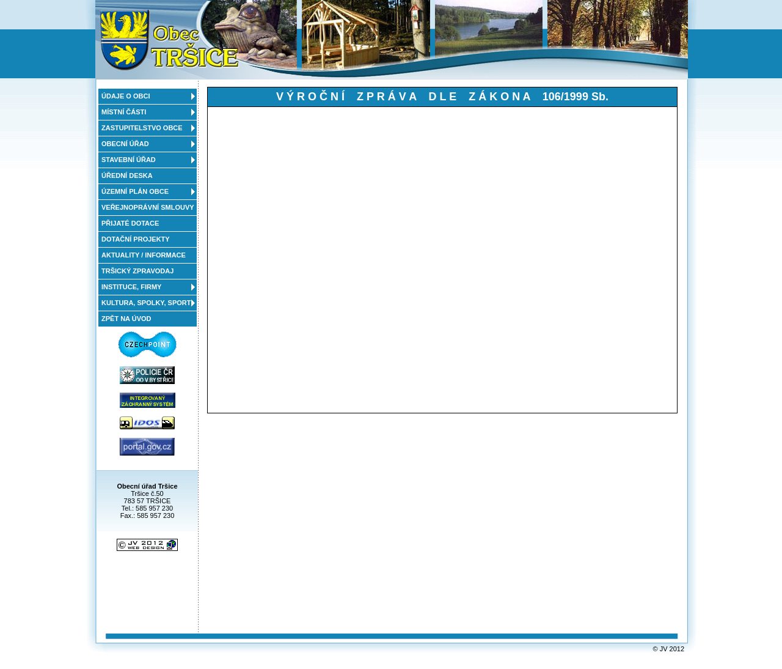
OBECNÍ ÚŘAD (125, 143)
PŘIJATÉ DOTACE (130, 223)
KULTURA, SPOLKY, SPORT (146, 302)
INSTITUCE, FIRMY (131, 286)
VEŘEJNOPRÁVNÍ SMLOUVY (147, 207)
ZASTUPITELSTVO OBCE (142, 127)
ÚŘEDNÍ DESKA (127, 175)
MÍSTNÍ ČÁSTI (123, 112)
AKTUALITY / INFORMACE (143, 255)
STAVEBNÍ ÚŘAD (128, 159)
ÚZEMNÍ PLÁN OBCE (135, 191)
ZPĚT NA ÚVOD (126, 318)
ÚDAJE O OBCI (125, 96)
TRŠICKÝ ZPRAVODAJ (137, 271)
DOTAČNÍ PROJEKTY (135, 239)
